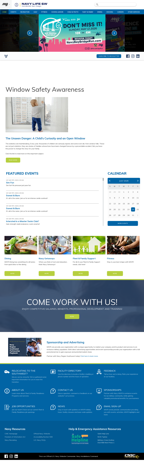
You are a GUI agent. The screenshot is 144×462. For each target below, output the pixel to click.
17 (133, 206)
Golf (36, 12)
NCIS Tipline (102, 439)
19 (110, 211)
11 (138, 200)
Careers (120, 12)
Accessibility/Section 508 (43, 439)
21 (119, 211)
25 (138, 211)
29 (124, 217)
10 (133, 200)
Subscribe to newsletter (109, 58)
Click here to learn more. (89, 358)
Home (4, 12)
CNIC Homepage (11, 436)
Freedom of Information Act (15, 439)
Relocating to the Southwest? (23, 374)
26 (110, 217)
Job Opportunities (23, 408)
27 (115, 217)
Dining (98, 12)
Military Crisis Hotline (106, 442)
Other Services (131, 13)
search (97, 4)
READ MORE (13, 162)
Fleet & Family (86, 13)
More (12, 275)
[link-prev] (29, 35)
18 (138, 206)
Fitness (46, 12)
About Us (18, 392)
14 (119, 206)
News (61, 408)
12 (110, 206)
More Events (123, 225)
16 (128, 206)
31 (133, 217)
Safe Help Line (103, 436)
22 (124, 211)
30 (128, 217)
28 (119, 217)
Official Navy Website (42, 436)
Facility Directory (69, 372)
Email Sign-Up (112, 408)
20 (115, 211)
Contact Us (65, 392)
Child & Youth (73, 12)
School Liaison (56, 13)
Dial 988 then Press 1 (106, 445)
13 (115, 206)
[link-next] (114, 35)
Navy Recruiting (11, 442)
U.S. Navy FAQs (40, 442)
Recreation (25, 12)
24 (133, 211)
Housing (109, 12)
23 (128, 211)
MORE (72, 319)
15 (124, 206)
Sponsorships (112, 392)
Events (14, 12)
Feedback (110, 372)
